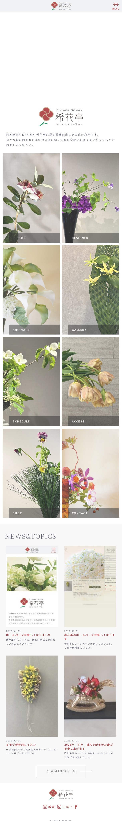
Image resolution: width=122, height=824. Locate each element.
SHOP (64, 806)
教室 (49, 806)
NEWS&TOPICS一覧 (61, 771)
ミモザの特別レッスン (21, 744)
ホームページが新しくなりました (28, 635)
